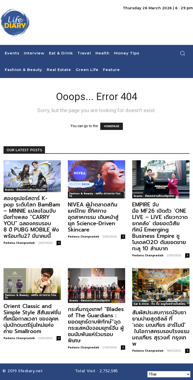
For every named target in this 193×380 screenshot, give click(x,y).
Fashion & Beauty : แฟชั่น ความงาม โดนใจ (94, 195)
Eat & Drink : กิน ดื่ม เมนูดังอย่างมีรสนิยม (159, 304)
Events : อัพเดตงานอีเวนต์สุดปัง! (25, 190)
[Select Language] (168, 374)
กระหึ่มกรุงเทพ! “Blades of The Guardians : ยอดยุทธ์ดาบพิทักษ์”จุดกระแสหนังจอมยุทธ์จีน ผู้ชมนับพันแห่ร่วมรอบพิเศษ (96, 325)
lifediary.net (31, 371)
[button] (182, 53)
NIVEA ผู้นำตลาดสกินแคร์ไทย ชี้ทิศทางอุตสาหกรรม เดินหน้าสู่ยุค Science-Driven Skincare (93, 217)
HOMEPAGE (111, 126)
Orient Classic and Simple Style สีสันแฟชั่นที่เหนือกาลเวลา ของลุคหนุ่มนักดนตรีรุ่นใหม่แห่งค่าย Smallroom (32, 318)
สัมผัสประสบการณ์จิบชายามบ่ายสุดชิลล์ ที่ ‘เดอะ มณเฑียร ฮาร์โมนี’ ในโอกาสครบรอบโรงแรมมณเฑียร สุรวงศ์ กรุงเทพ (160, 328)
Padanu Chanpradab (19, 243)
